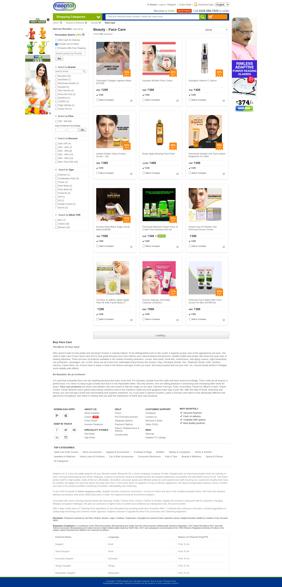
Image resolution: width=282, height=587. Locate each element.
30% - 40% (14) (64, 154)
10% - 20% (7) (63, 147)
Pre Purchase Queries (126, 416)
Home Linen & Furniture (92, 456)
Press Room (90, 420)
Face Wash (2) (63, 189)
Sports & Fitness (214, 456)
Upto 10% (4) (63, 143)
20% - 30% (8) (63, 151)
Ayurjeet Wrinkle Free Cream (157, 80)
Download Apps (64, 409)
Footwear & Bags (143, 452)
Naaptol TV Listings (155, 437)
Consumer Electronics (149, 456)
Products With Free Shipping (70, 48)
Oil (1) (59, 200)
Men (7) (60, 220)
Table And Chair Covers (66, 452)
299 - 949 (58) (63, 121)
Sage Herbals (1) (64, 105)
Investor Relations (93, 424)
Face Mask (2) (63, 185)
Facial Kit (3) (62, 193)
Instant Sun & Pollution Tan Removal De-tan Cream (203, 228)
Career (91, 416)
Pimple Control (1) (65, 204)
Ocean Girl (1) (63, 109)
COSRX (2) (62, 101)
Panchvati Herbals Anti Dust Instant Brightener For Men (207, 155)
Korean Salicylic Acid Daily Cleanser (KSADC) (156, 301)
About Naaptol (91, 413)
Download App (204, 4)
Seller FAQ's (151, 424)
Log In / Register (167, 4)
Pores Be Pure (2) (65, 94)
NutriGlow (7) (63, 79)
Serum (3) (61, 207)
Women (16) (62, 227)
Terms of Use (156, 581)
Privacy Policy (170, 581)
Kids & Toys (171, 456)
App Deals (89, 437)
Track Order (185, 4)
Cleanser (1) (62, 175)
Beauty (96, 23)
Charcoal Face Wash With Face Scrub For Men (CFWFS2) (205, 301)
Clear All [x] (78, 29)
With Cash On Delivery (67, 40)
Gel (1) (60, 196)
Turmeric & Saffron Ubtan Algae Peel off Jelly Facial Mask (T (112, 301)
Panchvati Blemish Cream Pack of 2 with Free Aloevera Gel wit (160, 228)
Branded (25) (63, 76)
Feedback (150, 413)
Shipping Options (124, 420)
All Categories (61, 461)
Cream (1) (61, 182)
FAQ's (118, 413)
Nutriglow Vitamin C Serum (203, 80)
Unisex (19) (62, 224)
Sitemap (149, 433)
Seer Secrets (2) (64, 90)
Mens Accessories (92, 452)
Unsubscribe (121, 434)
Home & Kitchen (203, 452)
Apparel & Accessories (117, 452)
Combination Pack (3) (67, 178)
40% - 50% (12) (64, 158)
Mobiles (160, 452)
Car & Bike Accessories (121, 456)
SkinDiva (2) (62, 98)
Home (57, 23)
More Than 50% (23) (66, 162)
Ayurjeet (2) (62, 87)
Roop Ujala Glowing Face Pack (158, 153)
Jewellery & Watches (64, 456)
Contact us (151, 416)
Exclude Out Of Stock (67, 44)
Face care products (70, 386)
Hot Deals (89, 433)
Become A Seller (154, 420)
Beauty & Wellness (76, 23)
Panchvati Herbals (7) (67, 83)
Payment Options (124, 424)
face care (142, 395)
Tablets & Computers (179, 452)
